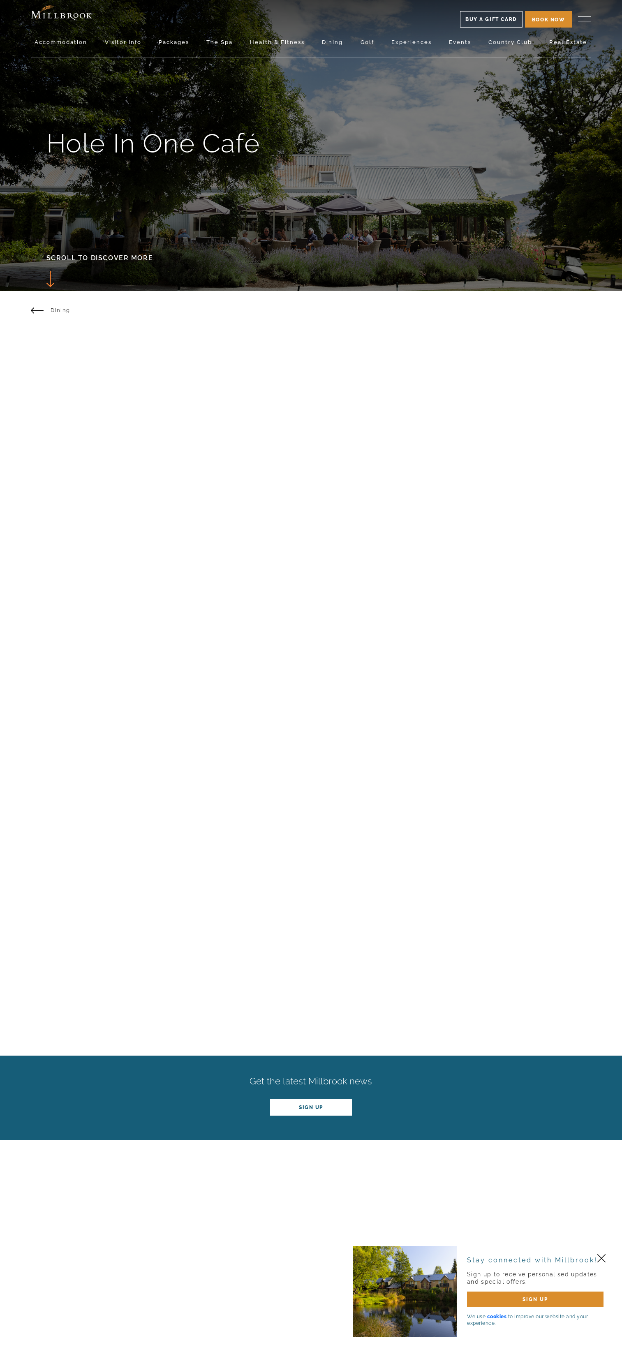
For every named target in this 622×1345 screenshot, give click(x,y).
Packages (174, 42)
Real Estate (568, 42)
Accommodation (61, 42)
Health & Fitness (277, 42)
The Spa (219, 42)
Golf (367, 42)
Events (460, 42)
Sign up (311, 1107)
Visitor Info (123, 42)
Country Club (510, 42)
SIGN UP (535, 1299)
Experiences (411, 42)
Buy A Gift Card (491, 19)
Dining (332, 42)
